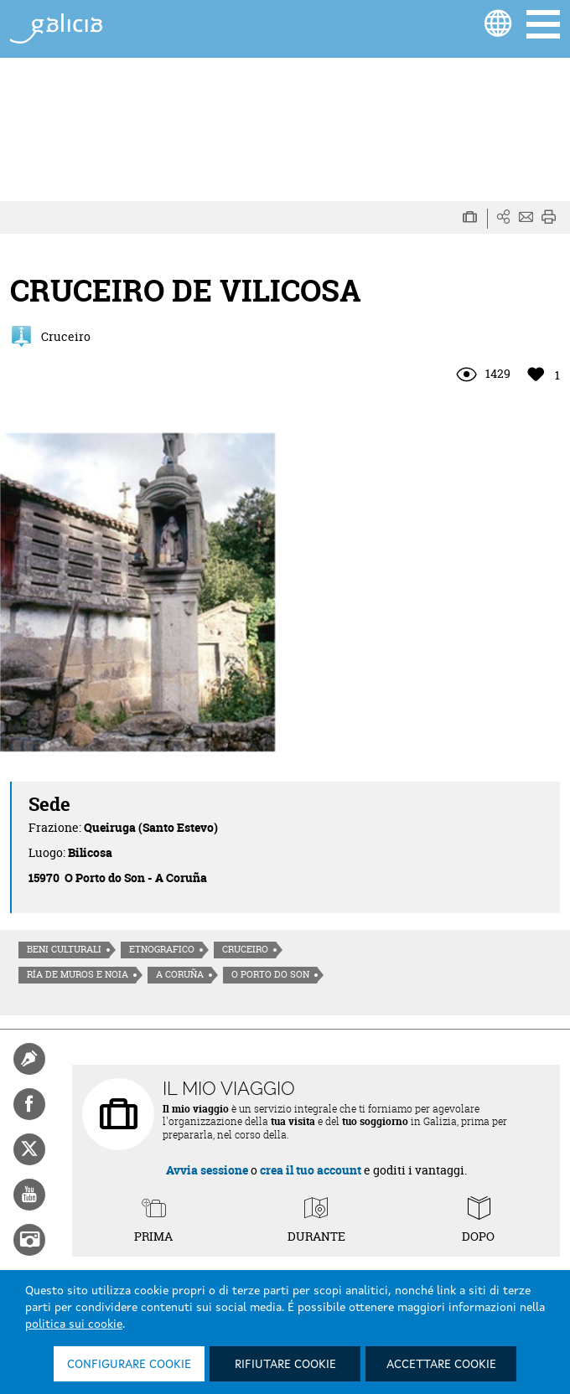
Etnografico (161, 949)
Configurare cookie (129, 1365)
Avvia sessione (207, 1170)
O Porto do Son (270, 974)
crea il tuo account (310, 1170)
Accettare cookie (441, 1365)
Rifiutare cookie (285, 1365)
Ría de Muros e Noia (77, 974)
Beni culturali (64, 949)
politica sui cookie (73, 1324)
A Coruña (180, 974)
